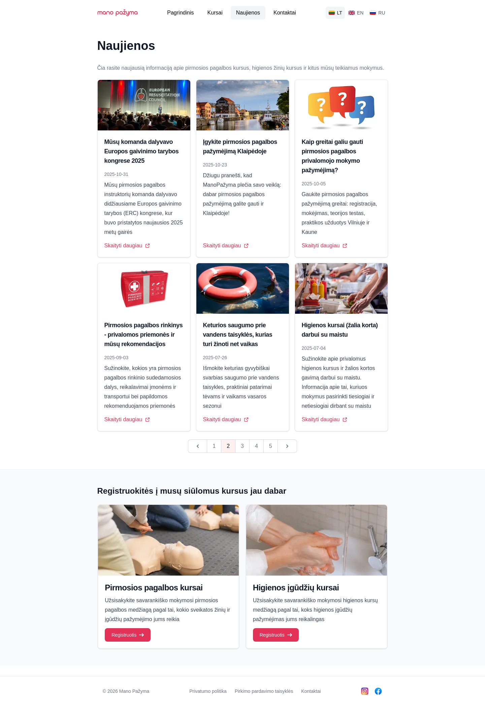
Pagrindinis (180, 13)
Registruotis (127, 635)
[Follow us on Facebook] (378, 691)
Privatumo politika (208, 691)
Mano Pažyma (134, 691)
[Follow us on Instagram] (365, 691)
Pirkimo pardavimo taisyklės (264, 691)
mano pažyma (117, 12)
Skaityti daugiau (127, 245)
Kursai (214, 13)
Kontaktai (284, 13)
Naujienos (248, 13)
